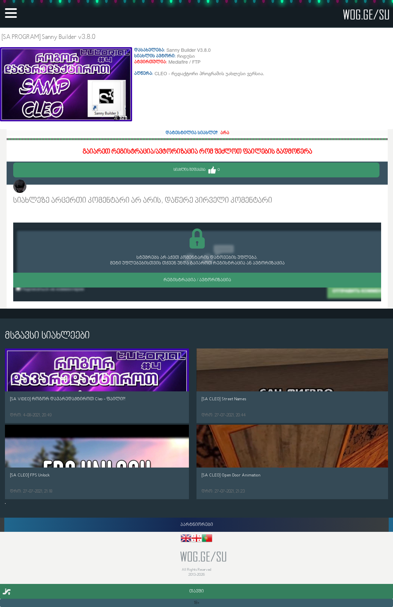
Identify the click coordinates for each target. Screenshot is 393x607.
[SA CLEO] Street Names (223, 399)
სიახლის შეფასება (196, 170)
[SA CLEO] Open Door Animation (231, 475)
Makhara (38, 187)
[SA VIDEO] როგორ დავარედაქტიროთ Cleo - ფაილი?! (67, 399)
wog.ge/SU (366, 14)
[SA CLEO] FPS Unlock (30, 475)
